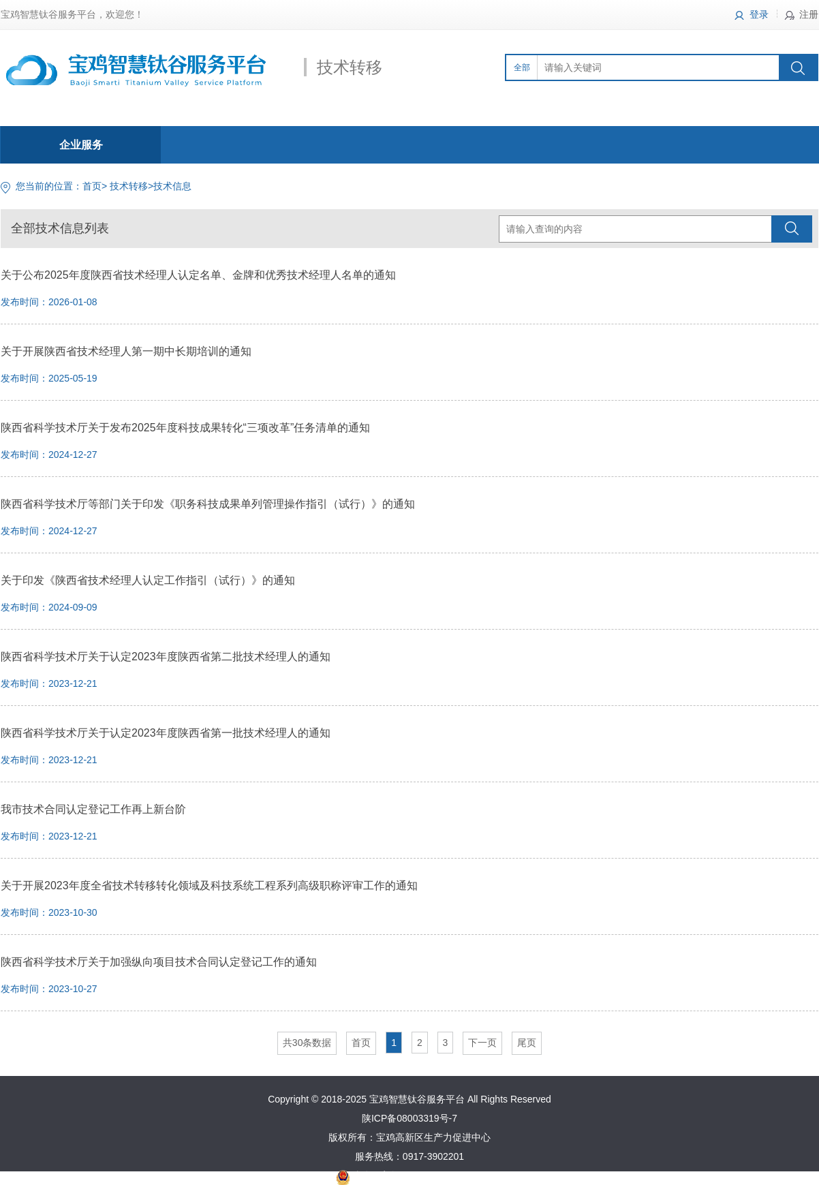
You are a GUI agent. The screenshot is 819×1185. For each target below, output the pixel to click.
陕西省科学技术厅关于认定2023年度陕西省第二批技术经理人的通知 (165, 656)
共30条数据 (307, 1042)
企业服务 (81, 145)
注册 (808, 14)
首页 (92, 186)
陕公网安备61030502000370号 (417, 1175)
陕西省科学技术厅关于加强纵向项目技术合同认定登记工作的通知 (159, 962)
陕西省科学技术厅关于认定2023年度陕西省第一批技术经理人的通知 (165, 733)
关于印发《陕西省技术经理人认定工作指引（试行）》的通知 (148, 580)
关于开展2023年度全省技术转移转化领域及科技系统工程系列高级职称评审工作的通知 (209, 885)
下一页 (482, 1042)
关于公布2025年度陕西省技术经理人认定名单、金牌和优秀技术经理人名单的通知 (198, 275)
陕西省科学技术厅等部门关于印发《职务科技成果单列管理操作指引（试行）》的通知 (208, 504)
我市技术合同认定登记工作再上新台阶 (93, 809)
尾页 (526, 1042)
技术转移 (129, 186)
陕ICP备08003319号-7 (409, 1118)
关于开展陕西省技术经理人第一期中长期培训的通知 (126, 351)
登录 (759, 14)
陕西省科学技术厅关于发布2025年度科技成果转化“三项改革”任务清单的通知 (185, 427)
